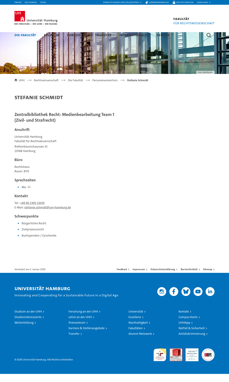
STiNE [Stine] (43, 2)
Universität (135, 320)
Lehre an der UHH (80, 325)
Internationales (134, 34)
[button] (122, 2)
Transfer (103, 34)
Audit (173, 358)
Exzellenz (134, 325)
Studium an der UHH (28, 320)
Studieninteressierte (28, 325)
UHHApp (184, 331)
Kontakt (184, 320)
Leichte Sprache (184, 2)
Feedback (122, 277)
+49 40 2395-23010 (32, 211)
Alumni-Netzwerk (140, 342)
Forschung (77, 34)
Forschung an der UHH (83, 320)
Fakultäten (135, 336)
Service (163, 34)
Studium (51, 34)
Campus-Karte (188, 325)
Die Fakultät (25, 34)
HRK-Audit (191, 358)
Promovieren (77, 331)
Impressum (139, 277)
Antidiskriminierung (192, 342)
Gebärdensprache (159, 2)
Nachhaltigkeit (138, 331)
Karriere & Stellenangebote (87, 336)
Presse (17, 2)
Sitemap (207, 277)
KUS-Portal (31, 2)
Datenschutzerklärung (163, 277)
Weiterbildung (24, 331)
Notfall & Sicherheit (192, 336)
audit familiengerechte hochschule (159, 361)
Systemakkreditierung (208, 358)
